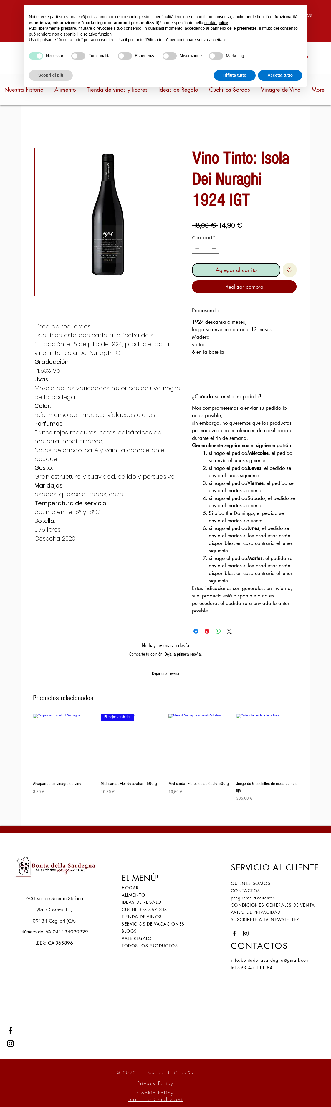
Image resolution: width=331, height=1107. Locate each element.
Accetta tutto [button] (280, 75)
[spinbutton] (205, 248)
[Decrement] (196, 248)
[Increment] (214, 248)
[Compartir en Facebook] (195, 631)
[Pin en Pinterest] (207, 631)
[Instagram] (10, 1043)
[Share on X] (229, 631)
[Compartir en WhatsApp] (218, 631)
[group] (165, 761)
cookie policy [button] (216, 22)
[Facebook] (10, 1030)
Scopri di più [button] (50, 75)
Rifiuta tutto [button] (234, 75)
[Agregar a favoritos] (290, 270)
